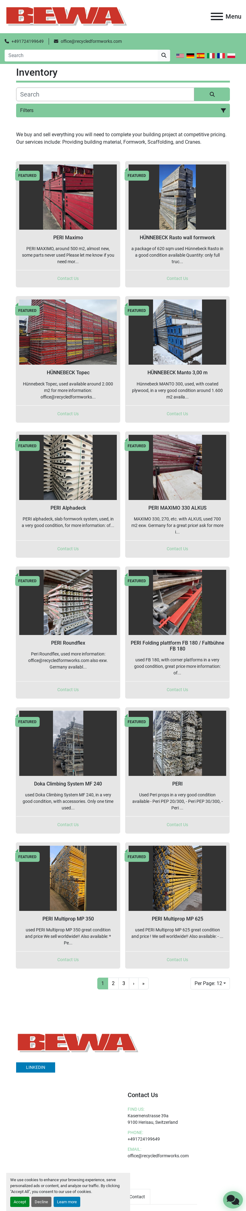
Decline (41, 1202)
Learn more (67, 1202)
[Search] (81, 55)
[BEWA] (78, 1042)
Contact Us (68, 278)
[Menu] (217, 16)
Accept (20, 1202)
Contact (137, 1196)
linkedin (35, 1067)
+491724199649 (27, 41)
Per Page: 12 (208, 983)
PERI (177, 784)
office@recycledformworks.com (91, 41)
